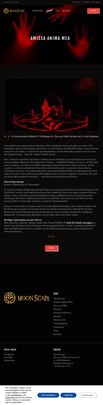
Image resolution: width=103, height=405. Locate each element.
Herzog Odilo (60, 305)
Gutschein (59, 327)
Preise (51, 236)
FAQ (56, 330)
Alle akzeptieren (48, 395)
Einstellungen (16, 395)
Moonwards (60, 320)
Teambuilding (60, 323)
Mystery (58, 309)
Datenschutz (10, 397)
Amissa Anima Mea (63, 302)
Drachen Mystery (62, 313)
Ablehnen (68, 395)
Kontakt (58, 334)
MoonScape (59, 298)
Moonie (57, 316)
